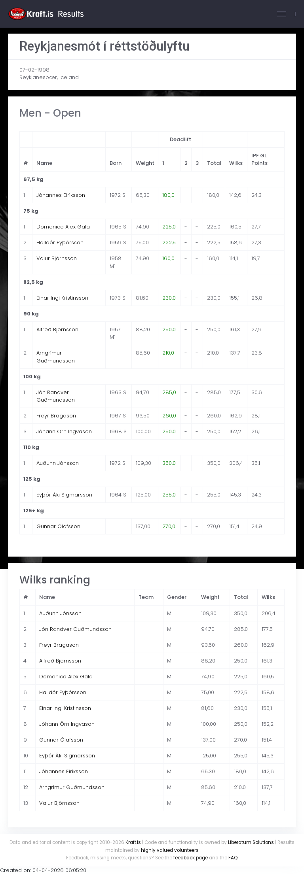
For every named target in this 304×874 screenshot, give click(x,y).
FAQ (233, 858)
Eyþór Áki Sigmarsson (64, 494)
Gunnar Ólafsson (58, 526)
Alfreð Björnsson (57, 329)
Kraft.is (133, 842)
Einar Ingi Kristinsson (62, 298)
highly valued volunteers (170, 850)
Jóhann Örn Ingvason (64, 431)
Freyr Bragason (56, 415)
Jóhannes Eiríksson (60, 195)
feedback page (190, 858)
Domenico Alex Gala (63, 226)
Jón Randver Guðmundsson (55, 396)
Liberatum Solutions (251, 842)
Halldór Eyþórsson (60, 242)
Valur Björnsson (56, 258)
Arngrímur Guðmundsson (55, 356)
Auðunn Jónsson (57, 463)
